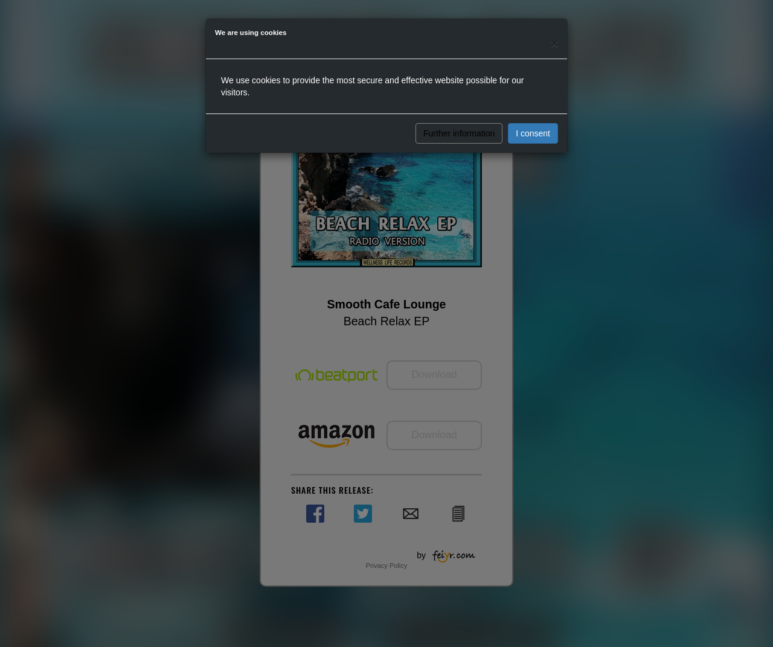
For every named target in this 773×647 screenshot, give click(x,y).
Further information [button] (459, 133)
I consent (533, 133)
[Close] (554, 43)
